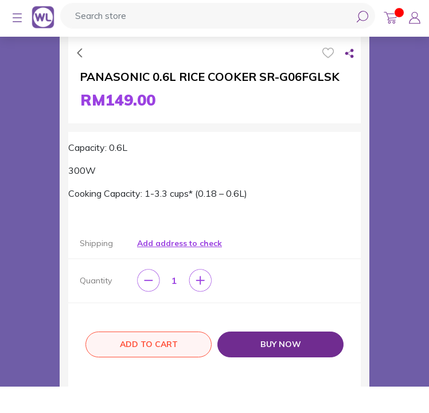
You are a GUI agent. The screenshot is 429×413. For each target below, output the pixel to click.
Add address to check (179, 243)
